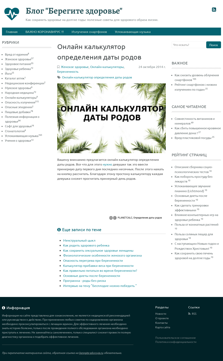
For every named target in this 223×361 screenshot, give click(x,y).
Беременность (67, 71)
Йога (9, 73)
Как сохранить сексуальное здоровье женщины (98, 250)
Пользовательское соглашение (175, 337)
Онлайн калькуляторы (21, 97)
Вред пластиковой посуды (193, 138)
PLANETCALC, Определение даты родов (140, 217)
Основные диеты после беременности (91, 275)
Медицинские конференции (25, 83)
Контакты (161, 322)
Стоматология (15, 131)
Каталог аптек (15, 78)
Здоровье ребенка (19, 69)
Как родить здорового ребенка (86, 245)
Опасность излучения (22, 102)
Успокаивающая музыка (23, 136)
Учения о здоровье (19, 140)
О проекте (162, 318)
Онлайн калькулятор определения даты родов (97, 77)
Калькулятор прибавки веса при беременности (98, 265)
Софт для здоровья (19, 126)
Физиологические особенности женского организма (102, 255)
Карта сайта (162, 327)
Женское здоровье (19, 59)
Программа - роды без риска (84, 280)
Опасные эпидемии (19, 107)
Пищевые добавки (19, 112)
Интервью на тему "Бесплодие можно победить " (100, 285)
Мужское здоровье (18, 88)
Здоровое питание (19, 64)
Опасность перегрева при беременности (93, 260)
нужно (107, 164)
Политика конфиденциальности (175, 341)
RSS (194, 313)
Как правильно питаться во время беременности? (100, 270)
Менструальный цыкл (79, 240)
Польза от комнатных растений (196, 224)
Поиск (213, 45)
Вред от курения (17, 54)
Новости (160, 313)
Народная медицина (20, 92)
